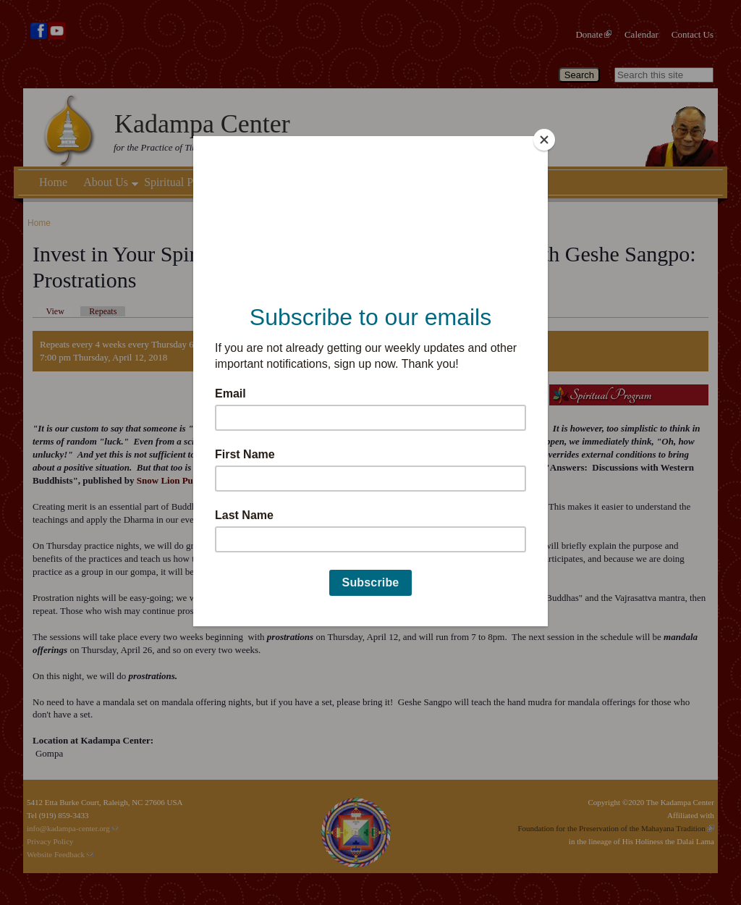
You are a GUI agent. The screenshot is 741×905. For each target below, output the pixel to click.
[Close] (544, 140)
